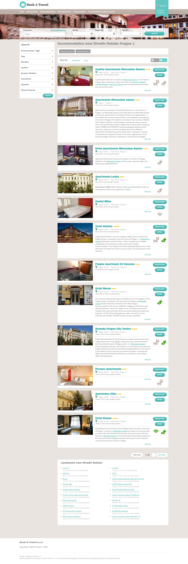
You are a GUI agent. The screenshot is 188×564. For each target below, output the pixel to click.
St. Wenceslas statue (120, 505)
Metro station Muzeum (72, 516)
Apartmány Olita (105, 393)
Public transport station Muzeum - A (126, 516)
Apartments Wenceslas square (115, 99)
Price (86, 60)
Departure (99, 30)
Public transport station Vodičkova (125, 495)
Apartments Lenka (107, 176)
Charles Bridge (101, 84)
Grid (156, 60)
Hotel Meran (103, 288)
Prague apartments (47, 12)
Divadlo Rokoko (83, 51)
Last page (162, 455)
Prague (127, 189)
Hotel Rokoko (103, 226)
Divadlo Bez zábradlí (120, 511)
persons (125, 30)
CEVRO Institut (68, 505)
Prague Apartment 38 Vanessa (114, 264)
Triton (114, 473)
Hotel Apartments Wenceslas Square (119, 148)
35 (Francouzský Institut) (72, 511)
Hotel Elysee (103, 418)
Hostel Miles (103, 201)
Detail (160, 75)
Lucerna (66, 468)
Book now (159, 70)
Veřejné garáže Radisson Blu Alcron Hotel (128, 479)
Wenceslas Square (130, 79)
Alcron (65, 479)
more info (147, 90)
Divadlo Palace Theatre (71, 489)
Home (22, 12)
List (164, 60)
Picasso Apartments (108, 369)
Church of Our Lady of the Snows (75, 495)
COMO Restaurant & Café (122, 484)
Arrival (75, 30)
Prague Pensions (64, 12)
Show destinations (58, 30)
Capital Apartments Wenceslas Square (120, 69)
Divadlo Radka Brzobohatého (123, 489)
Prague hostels (80, 12)
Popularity (76, 60)
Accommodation (66, 51)
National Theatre (139, 82)
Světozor (66, 473)
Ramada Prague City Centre (113, 328)
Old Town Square (116, 84)
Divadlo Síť (116, 500)
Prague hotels (32, 12)
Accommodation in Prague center (101, 12)
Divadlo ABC (67, 484)
